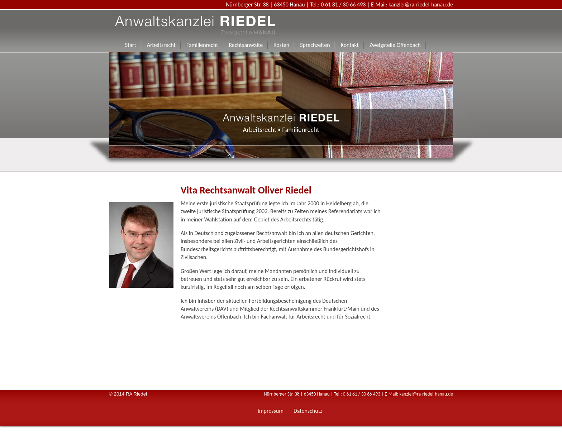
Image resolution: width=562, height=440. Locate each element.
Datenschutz (308, 410)
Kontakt (350, 45)
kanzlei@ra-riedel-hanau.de (421, 4)
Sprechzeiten (315, 45)
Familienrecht (202, 45)
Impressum (271, 410)
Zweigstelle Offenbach (395, 45)
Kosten (281, 45)
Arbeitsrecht (161, 45)
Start (130, 45)
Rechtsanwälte (246, 45)
